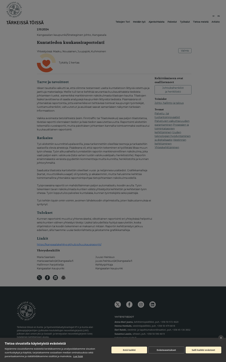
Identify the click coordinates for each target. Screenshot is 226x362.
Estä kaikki (129, 349)
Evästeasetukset (166, 349)
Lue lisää (78, 356)
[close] (220, 337)
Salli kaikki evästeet (203, 349)
